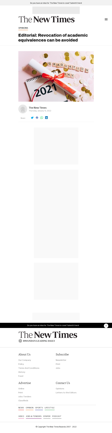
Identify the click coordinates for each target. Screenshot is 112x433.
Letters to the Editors (66, 392)
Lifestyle (50, 407)
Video (21, 416)
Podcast (56, 416)
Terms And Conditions (28, 368)
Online (21, 388)
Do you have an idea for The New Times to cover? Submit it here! (56, 3)
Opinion (29, 407)
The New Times (38, 107)
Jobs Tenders (24, 396)
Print (58, 364)
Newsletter (61, 360)
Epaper (46, 416)
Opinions (23, 28)
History (21, 372)
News (21, 407)
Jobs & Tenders (34, 416)
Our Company (24, 360)
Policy (21, 364)
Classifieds (23, 400)
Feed (20, 376)
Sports (39, 407)
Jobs (58, 368)
